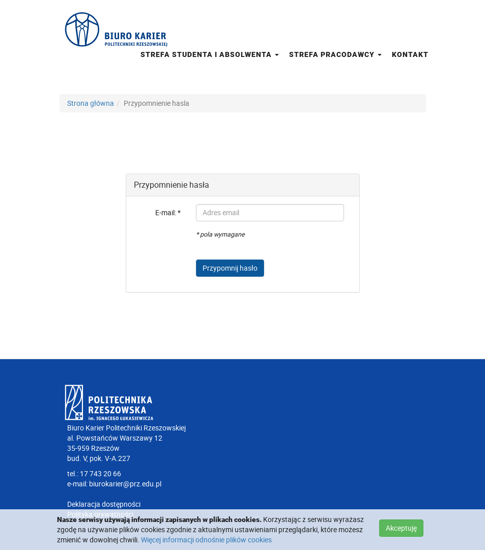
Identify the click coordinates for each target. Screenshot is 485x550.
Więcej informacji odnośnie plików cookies (206, 539)
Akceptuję (401, 528)
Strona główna (90, 103)
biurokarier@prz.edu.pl (125, 483)
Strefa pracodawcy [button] (335, 54)
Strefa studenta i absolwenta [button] (209, 54)
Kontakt (410, 54)
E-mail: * (168, 212)
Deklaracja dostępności (103, 504)
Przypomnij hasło (230, 268)
